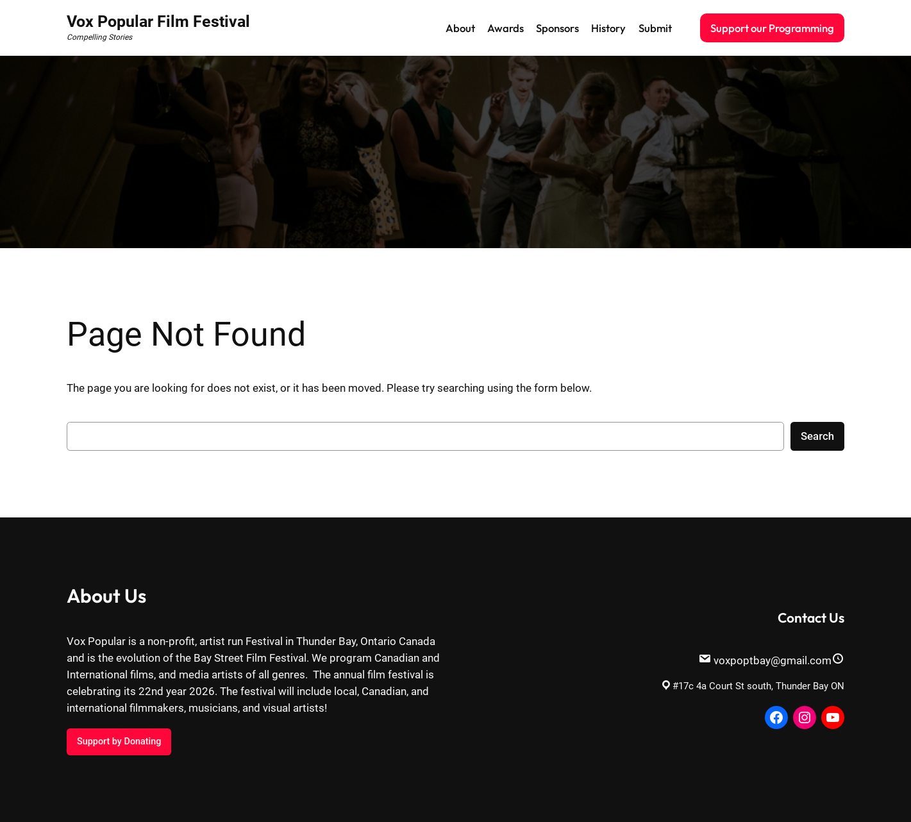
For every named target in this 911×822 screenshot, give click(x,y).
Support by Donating (119, 741)
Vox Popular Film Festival (158, 21)
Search (817, 436)
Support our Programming (772, 28)
